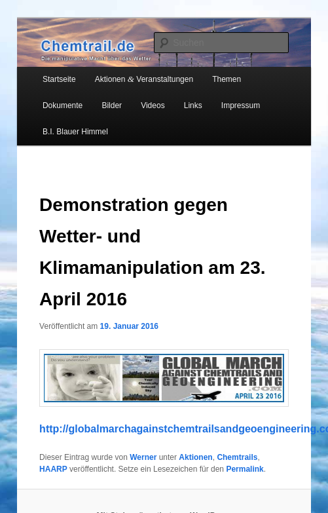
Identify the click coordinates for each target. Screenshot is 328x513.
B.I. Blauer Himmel (75, 131)
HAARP (53, 469)
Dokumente (62, 105)
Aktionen (195, 457)
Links (193, 105)
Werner (143, 457)
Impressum (240, 105)
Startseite (59, 79)
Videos (152, 105)
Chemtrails (237, 457)
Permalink (244, 469)
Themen (226, 79)
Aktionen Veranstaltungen (144, 79)
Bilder (111, 105)
